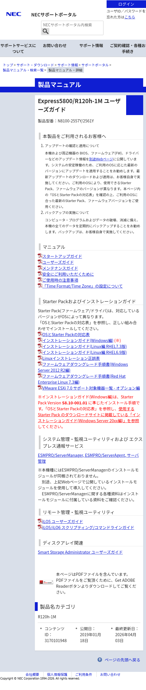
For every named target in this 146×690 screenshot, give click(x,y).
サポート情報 (91, 45)
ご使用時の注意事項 (60, 280)
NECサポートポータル (54, 14)
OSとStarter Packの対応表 (66, 334)
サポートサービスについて (18, 48)
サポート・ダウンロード (35, 64)
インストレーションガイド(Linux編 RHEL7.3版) (84, 346)
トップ (8, 64)
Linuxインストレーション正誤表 (71, 358)
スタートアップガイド (62, 256)
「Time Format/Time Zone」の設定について (82, 286)
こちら (129, 17)
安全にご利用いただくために (68, 274)
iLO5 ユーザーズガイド (62, 521)
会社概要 (32, 674)
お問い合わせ (55, 45)
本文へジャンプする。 (73, 0)
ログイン (126, 4)
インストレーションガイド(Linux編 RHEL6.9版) (84, 352)
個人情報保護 (57, 674)
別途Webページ (101, 158)
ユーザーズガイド (58, 262)
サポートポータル (95, 64)
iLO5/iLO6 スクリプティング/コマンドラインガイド (88, 527)
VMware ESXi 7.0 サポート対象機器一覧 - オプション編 (91, 388)
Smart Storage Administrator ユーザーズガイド (80, 552)
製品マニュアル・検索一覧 (23, 69)
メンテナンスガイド (60, 268)
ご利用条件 (83, 674)
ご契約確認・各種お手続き (128, 48)
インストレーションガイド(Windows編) (77, 340)
